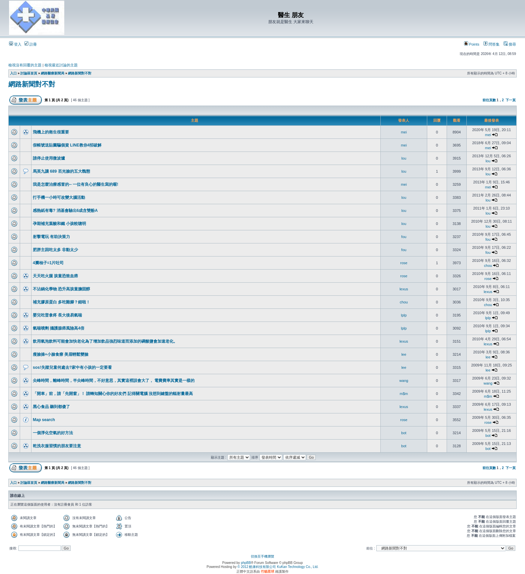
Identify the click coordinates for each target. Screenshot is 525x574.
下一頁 (511, 100)
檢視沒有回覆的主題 (25, 65)
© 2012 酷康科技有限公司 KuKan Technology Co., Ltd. (277, 567)
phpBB (246, 563)
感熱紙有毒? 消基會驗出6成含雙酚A (65, 210)
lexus (403, 289)
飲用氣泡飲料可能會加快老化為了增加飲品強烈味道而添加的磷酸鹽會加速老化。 (105, 341)
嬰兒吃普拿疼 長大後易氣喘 (57, 315)
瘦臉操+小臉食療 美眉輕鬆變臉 (60, 354)
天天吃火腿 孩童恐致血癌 (55, 276)
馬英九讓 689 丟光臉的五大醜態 (61, 171)
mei (404, 132)
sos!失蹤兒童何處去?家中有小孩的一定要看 (72, 367)
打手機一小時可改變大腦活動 (59, 197)
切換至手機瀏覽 (262, 556)
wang (403, 381)
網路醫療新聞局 (52, 73)
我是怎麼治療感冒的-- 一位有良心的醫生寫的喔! (75, 184)
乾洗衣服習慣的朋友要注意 (57, 446)
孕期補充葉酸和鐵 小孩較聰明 (59, 223)
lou (403, 158)
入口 (13, 73)
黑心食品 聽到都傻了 (51, 406)
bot (403, 433)
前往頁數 (489, 100)
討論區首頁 (28, 73)
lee (403, 354)
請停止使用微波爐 (49, 158)
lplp (403, 315)
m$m (404, 394)
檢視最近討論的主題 (61, 65)
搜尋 (510, 44)
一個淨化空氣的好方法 (53, 433)
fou (403, 237)
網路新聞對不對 (79, 73)
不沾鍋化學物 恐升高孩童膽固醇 (61, 289)
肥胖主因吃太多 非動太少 (55, 249)
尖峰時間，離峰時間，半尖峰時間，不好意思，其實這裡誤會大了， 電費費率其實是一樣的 (114, 380)
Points (471, 44)
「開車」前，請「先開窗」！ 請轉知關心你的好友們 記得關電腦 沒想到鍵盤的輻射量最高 (113, 393)
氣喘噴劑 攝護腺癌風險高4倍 (58, 328)
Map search (44, 419)
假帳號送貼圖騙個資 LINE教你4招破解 (67, 145)
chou (488, 266)
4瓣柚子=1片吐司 (48, 263)
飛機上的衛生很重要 (51, 132)
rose (403, 263)
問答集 (491, 44)
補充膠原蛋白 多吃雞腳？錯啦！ (61, 302)
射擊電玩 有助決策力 (51, 236)
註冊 (30, 44)
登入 (15, 44)
